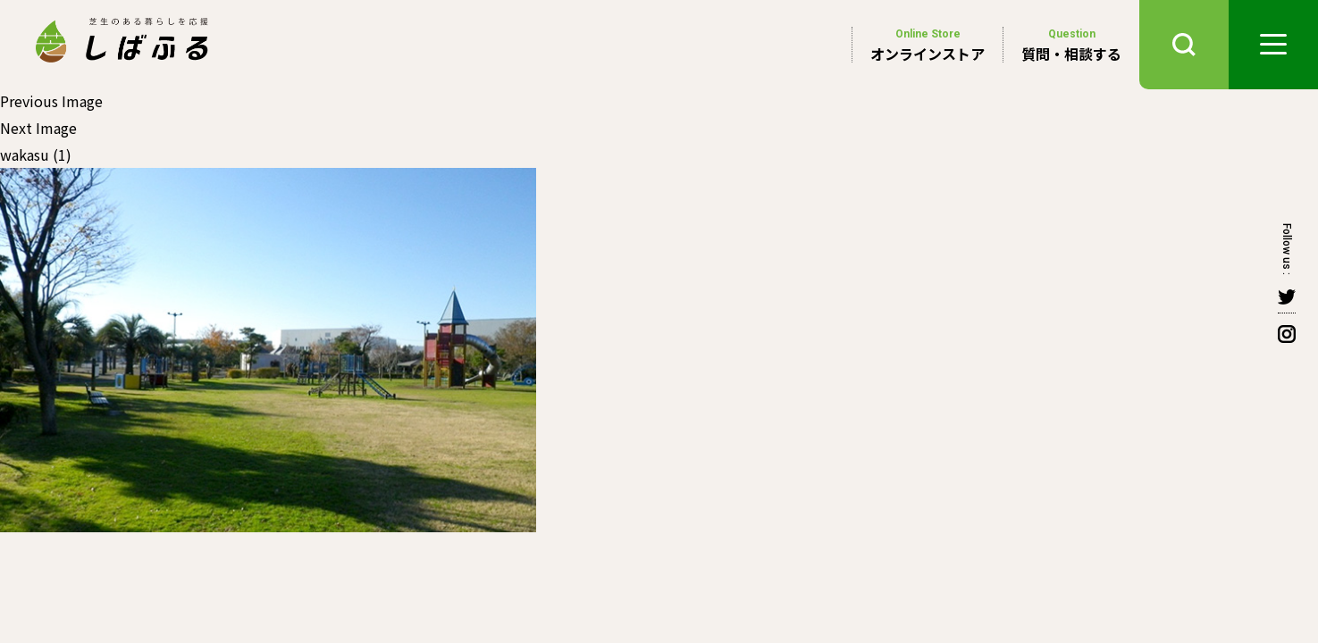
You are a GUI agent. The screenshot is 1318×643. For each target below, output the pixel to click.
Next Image (38, 127)
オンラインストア (927, 45)
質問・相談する (1071, 45)
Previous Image (51, 101)
